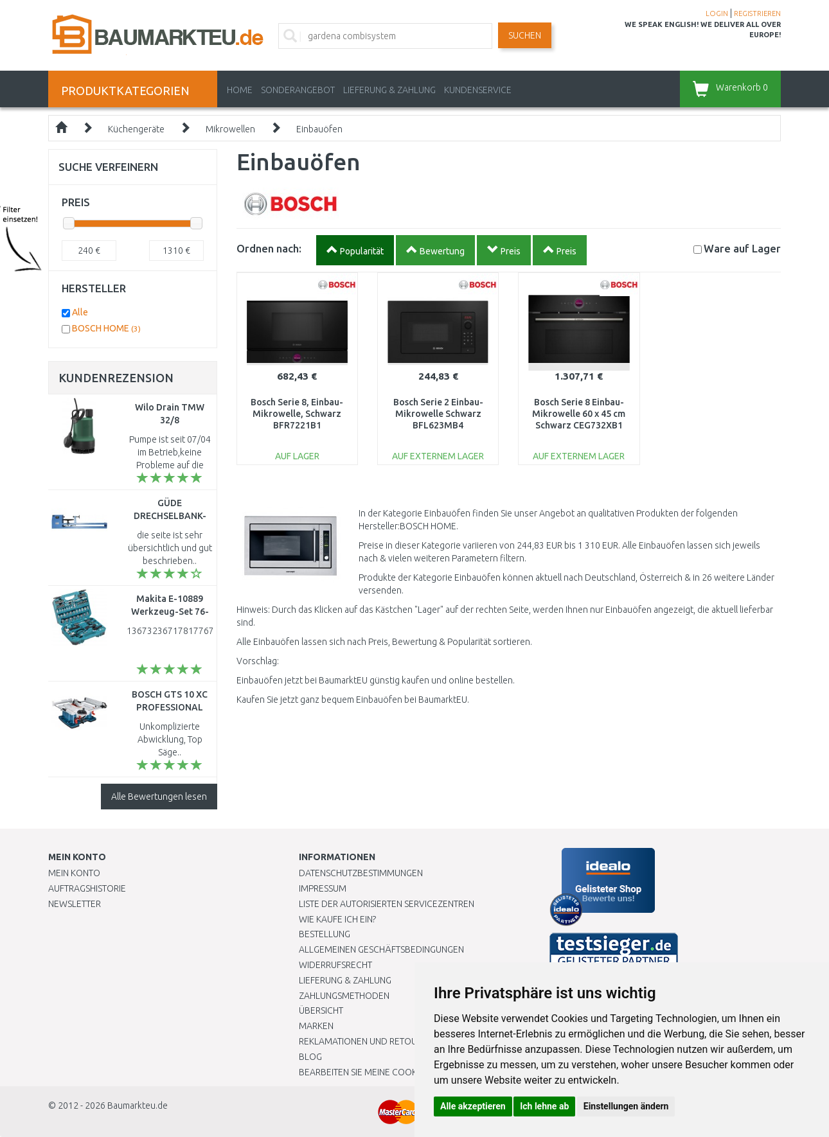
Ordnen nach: (268, 248)
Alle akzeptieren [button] (473, 1106)
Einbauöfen (319, 129)
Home (240, 90)
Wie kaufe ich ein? (337, 919)
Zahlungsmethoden (344, 996)
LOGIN (717, 13)
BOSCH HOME (106, 328)
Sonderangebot (298, 90)
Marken (316, 1026)
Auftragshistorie (87, 888)
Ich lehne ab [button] (544, 1106)
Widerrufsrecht (335, 965)
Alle (80, 312)
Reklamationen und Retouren (366, 1041)
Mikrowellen (230, 129)
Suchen (524, 35)
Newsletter (74, 904)
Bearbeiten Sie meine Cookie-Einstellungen (395, 1072)
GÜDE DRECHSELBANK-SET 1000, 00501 (170, 516)
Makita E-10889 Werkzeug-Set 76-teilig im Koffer (170, 612)
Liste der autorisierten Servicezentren (386, 904)
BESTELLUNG (324, 934)
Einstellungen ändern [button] (626, 1106)
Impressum (322, 888)
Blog (310, 1057)
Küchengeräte (136, 129)
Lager (742, 248)
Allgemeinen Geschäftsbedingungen (381, 949)
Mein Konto (74, 873)
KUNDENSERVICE (478, 90)
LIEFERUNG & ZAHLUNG (389, 90)
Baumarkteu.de (137, 1105)
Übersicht (321, 1010)
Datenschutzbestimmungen (361, 873)
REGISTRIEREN (757, 13)
